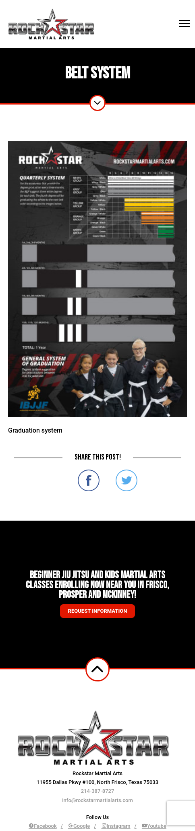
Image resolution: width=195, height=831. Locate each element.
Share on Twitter (126, 480)
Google (79, 826)
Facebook (43, 826)
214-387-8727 (97, 791)
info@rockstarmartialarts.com (97, 800)
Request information (97, 611)
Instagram (116, 826)
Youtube (154, 826)
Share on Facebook (89, 480)
